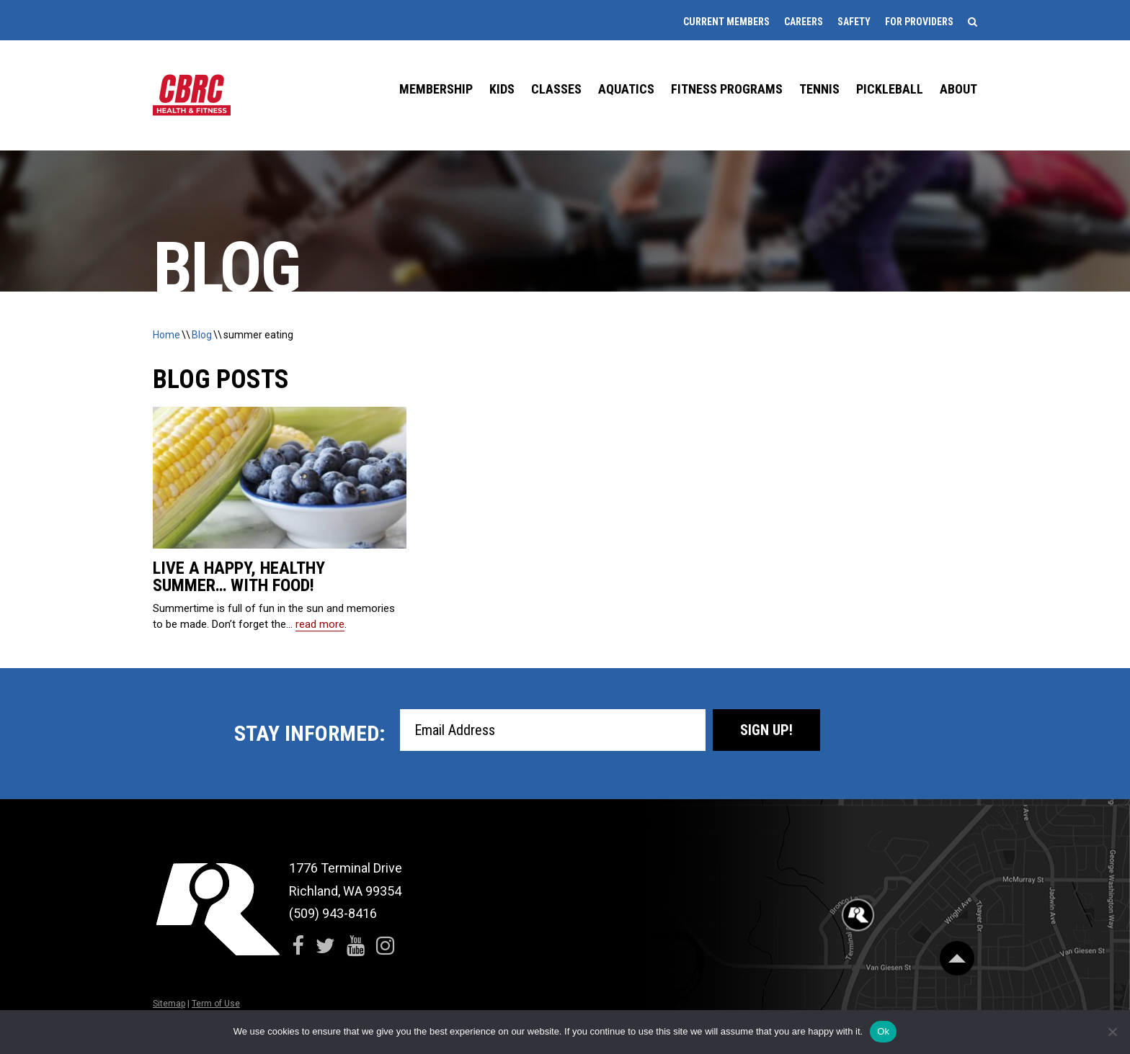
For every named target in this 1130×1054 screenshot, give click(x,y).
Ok (883, 1031)
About (958, 88)
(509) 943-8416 (333, 913)
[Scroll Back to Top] (957, 958)
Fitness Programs (727, 88)
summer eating (258, 335)
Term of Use (216, 1004)
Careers (803, 21)
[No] (1112, 1031)
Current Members (726, 21)
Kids (502, 88)
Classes (556, 88)
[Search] (972, 21)
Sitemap (169, 1004)
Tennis (819, 88)
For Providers (919, 21)
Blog (202, 335)
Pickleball (889, 88)
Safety (854, 21)
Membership (436, 88)
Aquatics (626, 88)
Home (166, 335)
